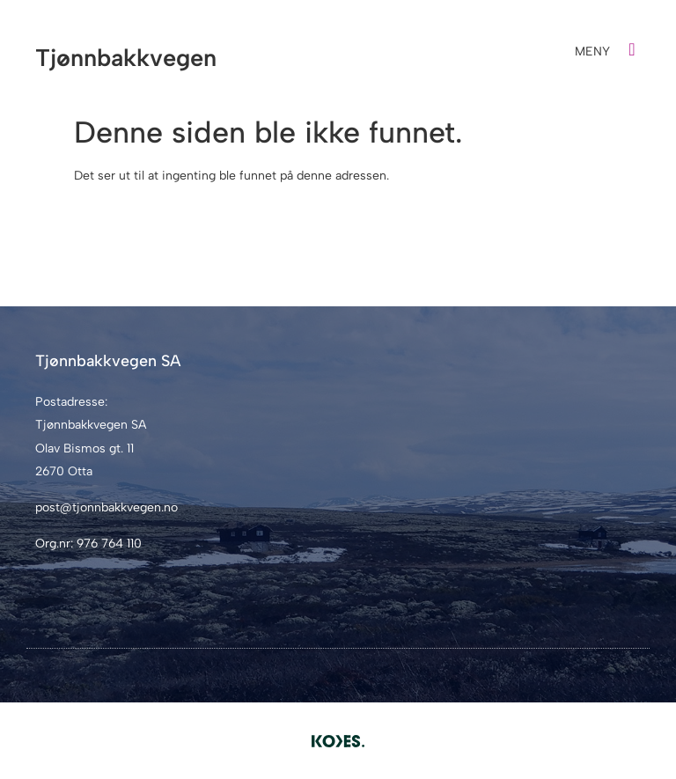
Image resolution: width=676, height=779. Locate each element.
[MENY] (632, 49)
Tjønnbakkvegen (126, 57)
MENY (592, 51)
